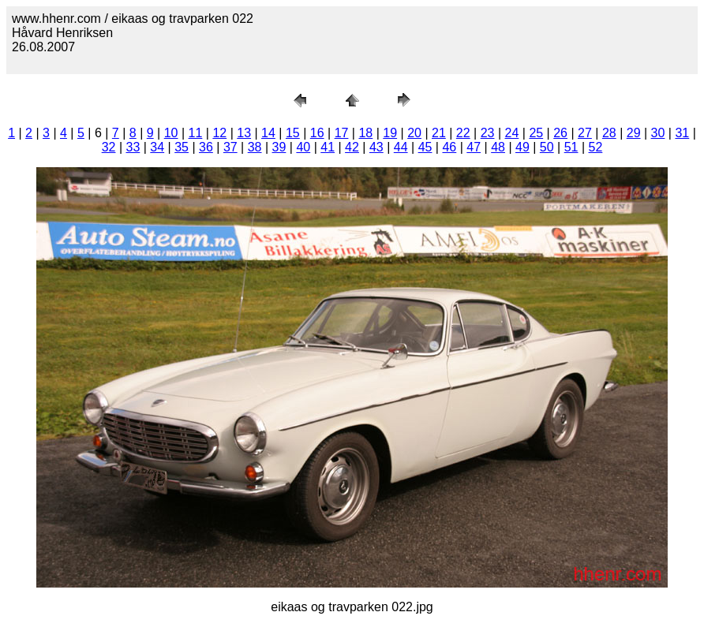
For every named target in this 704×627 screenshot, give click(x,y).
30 (658, 133)
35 (181, 147)
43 (376, 147)
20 (414, 133)
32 (109, 147)
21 (439, 133)
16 (317, 133)
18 (365, 133)
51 (571, 147)
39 (279, 147)
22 (463, 133)
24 (512, 133)
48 (498, 147)
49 (522, 147)
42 (352, 147)
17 (342, 133)
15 (293, 133)
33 (133, 147)
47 (473, 147)
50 (547, 147)
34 (157, 147)
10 (171, 133)
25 (536, 133)
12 (219, 133)
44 (401, 147)
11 (196, 133)
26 (560, 133)
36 (206, 147)
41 (327, 147)
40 (303, 147)
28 (609, 133)
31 (682, 133)
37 (230, 147)
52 (596, 147)
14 (268, 133)
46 (449, 147)
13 (244, 133)
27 (585, 133)
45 (425, 147)
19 (390, 133)
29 (634, 133)
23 (488, 133)
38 (255, 147)
